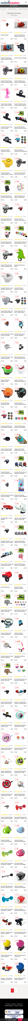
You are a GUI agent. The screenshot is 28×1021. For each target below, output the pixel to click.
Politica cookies (18, 1005)
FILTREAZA (14, 5)
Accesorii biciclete (12, 9)
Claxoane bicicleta (23, 9)
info (12, 38)
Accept (20, 1019)
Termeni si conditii (11, 1004)
